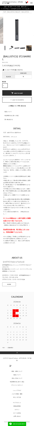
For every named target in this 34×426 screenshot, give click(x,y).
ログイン (17, 409)
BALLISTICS (25, 12)
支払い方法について (17, 378)
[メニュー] (31, 2)
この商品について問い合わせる (17, 106)
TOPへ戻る (17, 352)
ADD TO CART (17, 93)
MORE (9, 284)
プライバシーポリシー (17, 385)
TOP (4, 12)
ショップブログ (17, 390)
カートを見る (17, 413)
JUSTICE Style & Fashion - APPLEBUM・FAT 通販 (12, 2)
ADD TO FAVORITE (17, 100)
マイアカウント (17, 402)
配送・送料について (17, 371)
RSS (14, 397)
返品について (8, 111)
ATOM (19, 397)
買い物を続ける (9, 119)
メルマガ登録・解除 (17, 394)
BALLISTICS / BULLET (14, 12)
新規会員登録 (17, 406)
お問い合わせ (17, 416)
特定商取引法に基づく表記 (12, 115)
